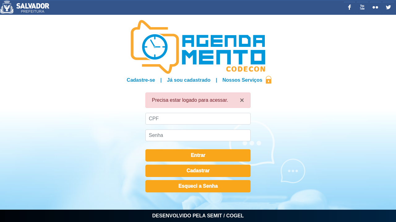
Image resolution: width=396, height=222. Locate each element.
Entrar (198, 155)
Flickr (375, 7)
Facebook (349, 7)
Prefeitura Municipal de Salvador (44, 7)
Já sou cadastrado (189, 80)
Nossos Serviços (242, 80)
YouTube (362, 7)
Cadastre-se (141, 80)
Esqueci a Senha (197, 186)
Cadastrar (198, 170)
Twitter (388, 7)
